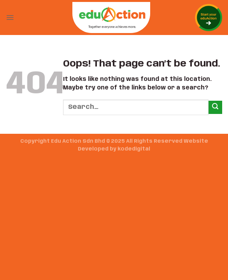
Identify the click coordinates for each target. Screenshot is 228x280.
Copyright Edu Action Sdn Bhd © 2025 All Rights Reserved (101, 141)
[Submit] (215, 107)
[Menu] (10, 17)
